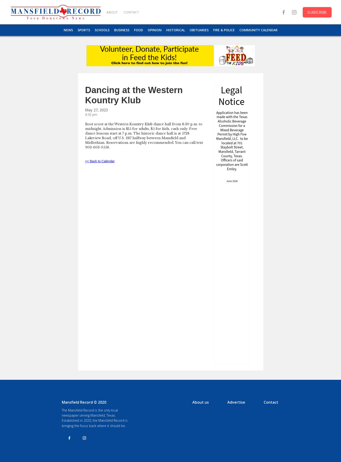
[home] (55, 12)
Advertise (236, 402)
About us (200, 402)
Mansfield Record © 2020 (84, 402)
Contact (271, 402)
